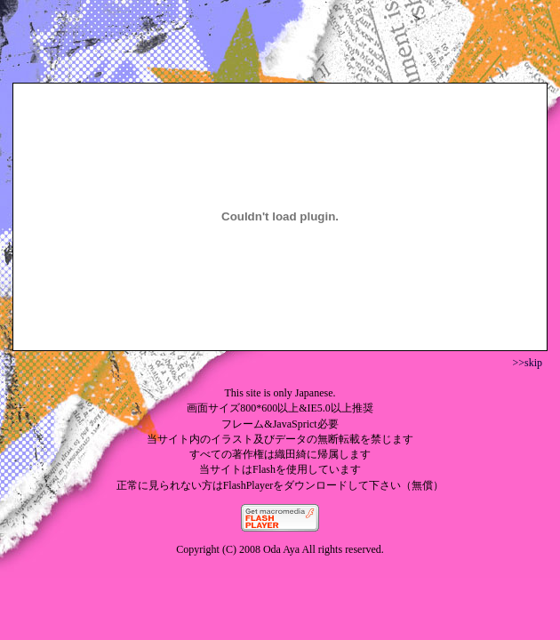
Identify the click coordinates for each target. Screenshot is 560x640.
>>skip (527, 362)
